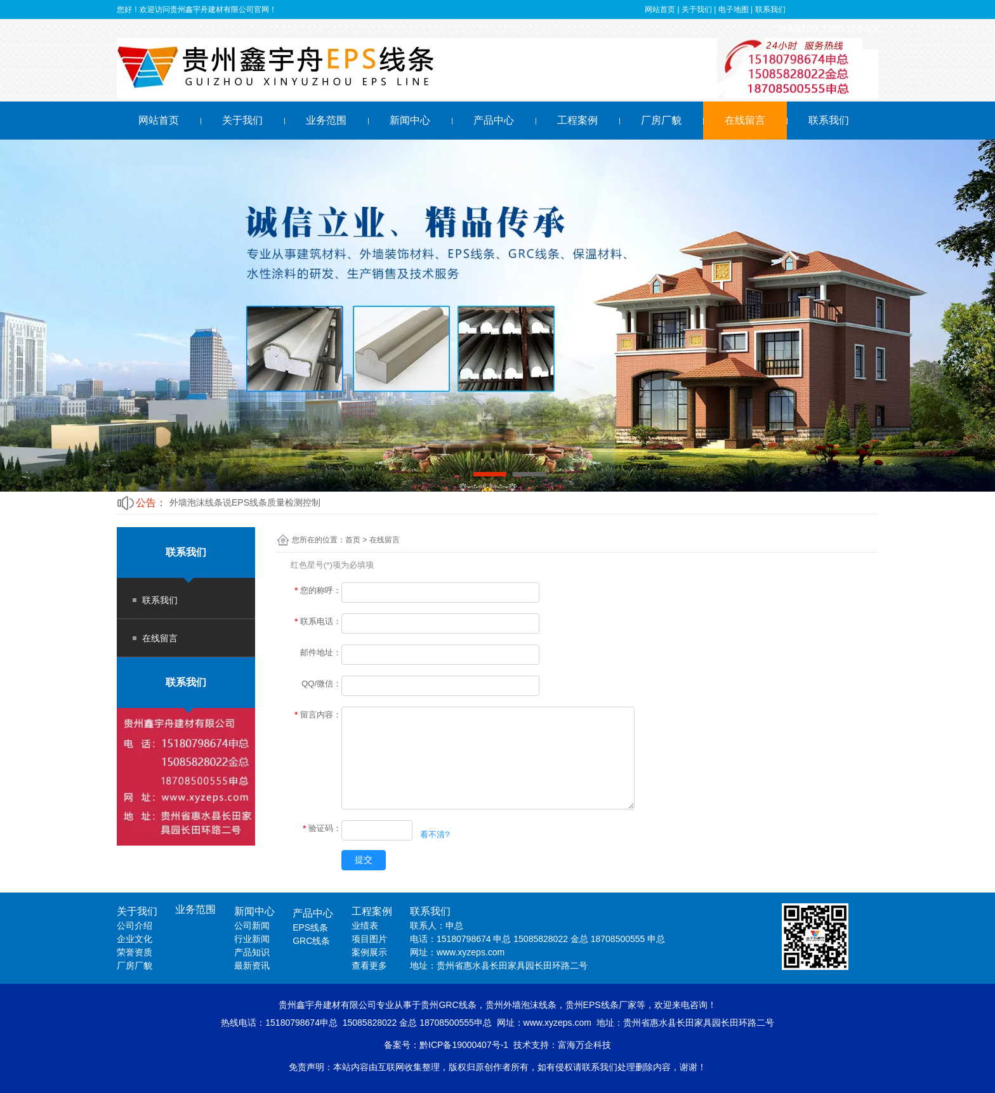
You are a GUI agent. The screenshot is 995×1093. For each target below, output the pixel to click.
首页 (352, 539)
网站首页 (158, 120)
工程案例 (577, 120)
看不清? (434, 834)
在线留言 (745, 120)
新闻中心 (410, 120)
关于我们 (242, 120)
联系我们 (828, 120)
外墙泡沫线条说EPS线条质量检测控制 (244, 502)
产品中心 (493, 120)
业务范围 (326, 120)
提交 (363, 859)
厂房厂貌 (661, 120)
